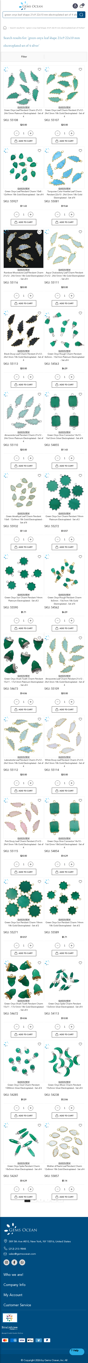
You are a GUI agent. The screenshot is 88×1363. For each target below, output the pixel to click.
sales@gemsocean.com (22, 1254)
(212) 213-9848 (17, 1249)
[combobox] (40, 14)
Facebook (14, 1262)
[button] (39, 69)
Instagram (6, 1262)
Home (5, 28)
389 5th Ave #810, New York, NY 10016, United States (40, 1241)
